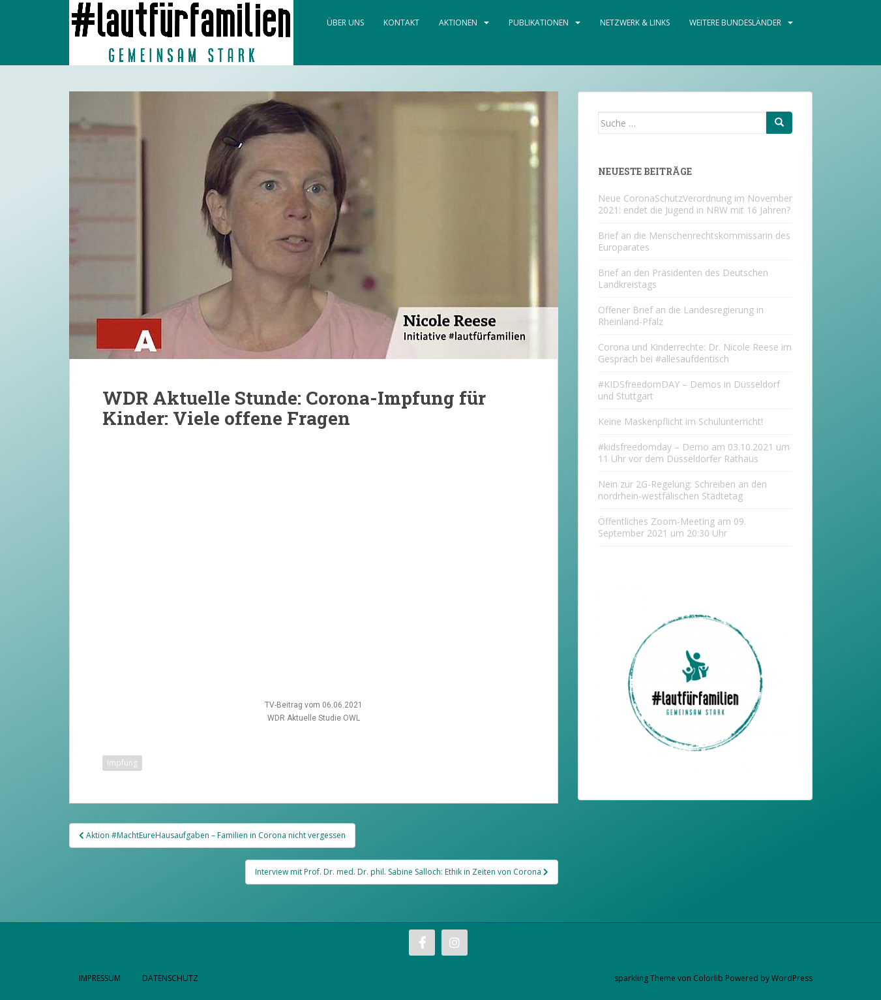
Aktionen (458, 22)
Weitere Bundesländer (735, 22)
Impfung (122, 762)
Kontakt (401, 22)
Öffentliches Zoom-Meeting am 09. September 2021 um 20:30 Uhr (672, 527)
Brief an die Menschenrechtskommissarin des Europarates (694, 241)
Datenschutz (170, 978)
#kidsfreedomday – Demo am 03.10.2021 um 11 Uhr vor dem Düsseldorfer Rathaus (694, 453)
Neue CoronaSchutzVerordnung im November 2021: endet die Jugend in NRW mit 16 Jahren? (695, 204)
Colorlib (708, 978)
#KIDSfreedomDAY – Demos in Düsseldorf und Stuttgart (689, 390)
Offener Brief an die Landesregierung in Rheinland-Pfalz (681, 316)
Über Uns (345, 22)
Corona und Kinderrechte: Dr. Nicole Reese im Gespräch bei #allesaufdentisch (695, 353)
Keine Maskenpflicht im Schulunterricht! (680, 421)
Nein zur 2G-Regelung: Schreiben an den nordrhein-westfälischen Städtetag (682, 490)
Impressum (100, 978)
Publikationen (539, 22)
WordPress (792, 978)
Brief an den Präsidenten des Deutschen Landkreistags (683, 278)
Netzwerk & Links (635, 22)
